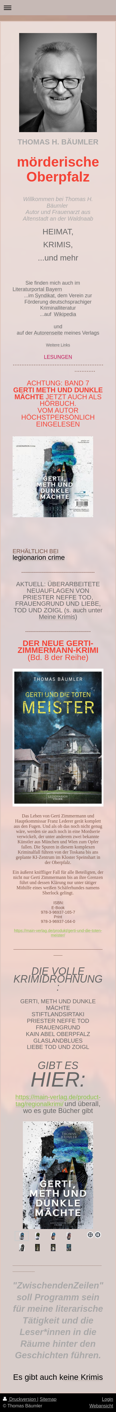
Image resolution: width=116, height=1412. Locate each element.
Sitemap (48, 1399)
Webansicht (101, 1405)
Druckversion (20, 1399)
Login (107, 1399)
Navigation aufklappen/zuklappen (58, 7)
